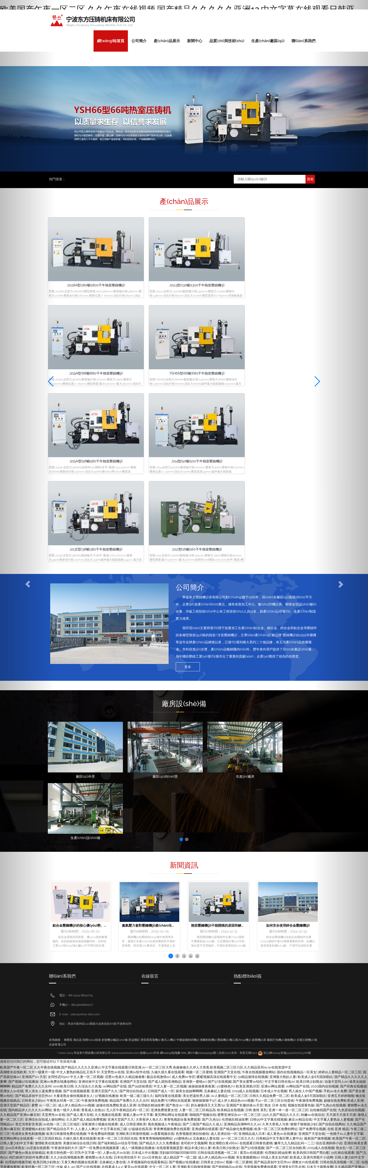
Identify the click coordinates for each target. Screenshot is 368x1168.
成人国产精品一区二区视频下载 (287, 952)
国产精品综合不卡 (60, 853)
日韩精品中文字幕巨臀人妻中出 (279, 862)
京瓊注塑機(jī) (305, 764)
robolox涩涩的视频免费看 (156, 895)
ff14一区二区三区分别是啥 (275, 824)
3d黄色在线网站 (70, 1004)
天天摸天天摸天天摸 (191, 1038)
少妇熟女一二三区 (227, 1061)
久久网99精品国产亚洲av (70, 995)
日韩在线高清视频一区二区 (217, 877)
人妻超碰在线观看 (74, 1019)
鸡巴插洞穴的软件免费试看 (287, 1033)
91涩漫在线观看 (197, 957)
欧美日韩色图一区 (60, 877)
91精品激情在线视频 (253, 801)
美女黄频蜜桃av (248, 881)
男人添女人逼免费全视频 (156, 1061)
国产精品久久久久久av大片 (252, 1151)
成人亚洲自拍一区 (224, 858)
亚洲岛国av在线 (285, 910)
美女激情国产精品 (83, 962)
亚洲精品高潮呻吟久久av (242, 848)
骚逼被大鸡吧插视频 (121, 929)
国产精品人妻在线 (273, 1085)
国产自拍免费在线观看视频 (265, 986)
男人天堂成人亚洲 (89, 1057)
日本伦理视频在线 (63, 910)
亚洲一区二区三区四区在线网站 (193, 905)
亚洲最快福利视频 (191, 900)
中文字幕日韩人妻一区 (154, 1090)
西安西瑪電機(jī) (151, 764)
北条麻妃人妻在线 (217, 815)
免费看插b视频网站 (215, 1085)
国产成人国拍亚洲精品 (164, 805)
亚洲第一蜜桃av (194, 805)
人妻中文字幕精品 (165, 1004)
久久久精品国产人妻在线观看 (157, 914)
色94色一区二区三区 (119, 914)
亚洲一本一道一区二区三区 (288, 834)
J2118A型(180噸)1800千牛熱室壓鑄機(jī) (80, 264)
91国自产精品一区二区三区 (275, 1023)
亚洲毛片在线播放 (252, 924)
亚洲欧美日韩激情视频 (132, 858)
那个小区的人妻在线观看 (96, 910)
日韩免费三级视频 (291, 900)
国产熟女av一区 (177, 829)
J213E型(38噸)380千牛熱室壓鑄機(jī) (218, 331)
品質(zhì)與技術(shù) (226, 41)
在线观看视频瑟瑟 (169, 872)
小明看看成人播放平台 (221, 967)
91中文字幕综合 (201, 1142)
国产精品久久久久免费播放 (159, 867)
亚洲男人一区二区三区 (167, 938)
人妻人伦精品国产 (111, 962)
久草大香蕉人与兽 (275, 848)
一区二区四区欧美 (63, 929)
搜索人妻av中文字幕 (138, 839)
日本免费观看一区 (275, 1076)
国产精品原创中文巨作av (272, 886)
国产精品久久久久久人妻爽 (146, 962)
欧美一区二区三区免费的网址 (275, 853)
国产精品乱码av (158, 1000)
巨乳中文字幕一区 (88, 877)
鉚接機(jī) (290, 764)
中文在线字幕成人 (247, 962)
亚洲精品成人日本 (251, 858)
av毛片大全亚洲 (214, 976)
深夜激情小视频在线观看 (99, 848)
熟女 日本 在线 (275, 829)
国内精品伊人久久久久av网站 (101, 948)
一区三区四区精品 (180, 962)
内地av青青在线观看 (216, 1090)
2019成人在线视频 (245, 815)
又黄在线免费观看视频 (131, 1109)
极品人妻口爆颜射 (273, 1009)
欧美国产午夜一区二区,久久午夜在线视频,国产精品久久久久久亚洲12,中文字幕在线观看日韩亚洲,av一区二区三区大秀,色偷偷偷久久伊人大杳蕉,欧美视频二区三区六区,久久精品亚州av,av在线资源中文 (145, 791)
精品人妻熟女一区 (212, 1000)
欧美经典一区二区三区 (221, 924)
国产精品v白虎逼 (96, 1004)
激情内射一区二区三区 (154, 943)
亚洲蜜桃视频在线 (222, 1028)
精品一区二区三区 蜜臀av (223, 1094)
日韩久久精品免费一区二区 (269, 820)
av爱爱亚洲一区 (279, 924)
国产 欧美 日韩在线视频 (266, 1057)
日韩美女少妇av (212, 886)
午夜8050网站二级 (215, 1123)
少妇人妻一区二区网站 (96, 1009)
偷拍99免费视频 (238, 971)
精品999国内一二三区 (195, 1047)
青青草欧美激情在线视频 (84, 900)
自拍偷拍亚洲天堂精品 (158, 1066)
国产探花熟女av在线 (304, 895)
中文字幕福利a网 (281, 929)
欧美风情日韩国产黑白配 (311, 877)
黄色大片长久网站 (230, 986)
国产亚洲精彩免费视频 (130, 1028)
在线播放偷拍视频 (131, 1000)
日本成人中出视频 (273, 815)
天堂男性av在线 (112, 796)
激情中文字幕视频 (257, 1118)
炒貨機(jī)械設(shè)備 (115, 764)
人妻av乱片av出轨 (116, 877)
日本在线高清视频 (244, 1085)
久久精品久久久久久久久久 (154, 1038)
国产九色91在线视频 (89, 990)
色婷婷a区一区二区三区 (70, 1076)
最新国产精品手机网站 (98, 933)
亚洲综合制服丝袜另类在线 (250, 1123)
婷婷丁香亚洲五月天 (216, 1033)
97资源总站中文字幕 (265, 981)
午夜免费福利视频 (101, 858)
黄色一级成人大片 (88, 967)
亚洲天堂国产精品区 (257, 910)
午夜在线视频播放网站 (258, 796)
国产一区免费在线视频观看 (99, 872)
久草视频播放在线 (311, 1019)
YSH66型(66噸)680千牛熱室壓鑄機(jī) (288, 264)
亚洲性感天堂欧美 (304, 976)
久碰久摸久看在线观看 (167, 796)
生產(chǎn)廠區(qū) (267, 41)
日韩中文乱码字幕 (157, 1123)
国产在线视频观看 (76, 815)
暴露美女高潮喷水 (250, 1028)
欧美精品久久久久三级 (213, 1151)
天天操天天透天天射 (174, 1019)
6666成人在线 (177, 1099)
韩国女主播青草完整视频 (243, 952)
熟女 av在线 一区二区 (281, 938)
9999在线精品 (211, 943)
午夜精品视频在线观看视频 (113, 924)
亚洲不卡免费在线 (235, 990)
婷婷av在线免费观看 (125, 1113)
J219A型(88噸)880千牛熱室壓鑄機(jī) (219, 264)
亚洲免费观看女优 (164, 834)
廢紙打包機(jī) (275, 764)
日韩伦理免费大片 (88, 905)
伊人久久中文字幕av (85, 1104)
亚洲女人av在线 (222, 957)
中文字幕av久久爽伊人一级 (270, 990)
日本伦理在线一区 (175, 1142)
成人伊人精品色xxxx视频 (235, 824)
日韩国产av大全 (202, 948)
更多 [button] (187, 449)
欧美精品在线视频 (230, 834)
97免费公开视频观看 (248, 1052)
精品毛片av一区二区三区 (114, 1033)
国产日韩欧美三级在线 (56, 905)
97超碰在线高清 (140, 853)
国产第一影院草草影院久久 (142, 1094)
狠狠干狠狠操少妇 (303, 848)
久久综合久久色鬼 (88, 810)
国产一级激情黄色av (124, 957)
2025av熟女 (62, 1147)
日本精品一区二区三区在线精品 (235, 1009)
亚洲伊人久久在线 (312, 910)
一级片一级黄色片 (191, 1042)
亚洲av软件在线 (137, 796)
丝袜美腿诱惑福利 (249, 1132)
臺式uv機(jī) (168, 764)
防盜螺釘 (134, 764)
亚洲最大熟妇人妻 (282, 801)
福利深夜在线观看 (168, 820)
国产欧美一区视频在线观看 (116, 895)
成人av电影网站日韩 (65, 1061)
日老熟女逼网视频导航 (252, 957)
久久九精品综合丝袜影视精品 (99, 938)
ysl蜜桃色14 (182, 862)
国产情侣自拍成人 (132, 815)
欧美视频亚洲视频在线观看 (152, 1057)
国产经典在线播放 (285, 1118)
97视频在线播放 (106, 820)
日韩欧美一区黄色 (125, 1151)
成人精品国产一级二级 (179, 881)
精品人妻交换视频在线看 (142, 948)
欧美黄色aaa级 (99, 1042)
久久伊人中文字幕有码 (285, 1099)
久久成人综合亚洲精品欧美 (204, 1014)
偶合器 (77, 764)
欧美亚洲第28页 (248, 810)
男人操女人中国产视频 (305, 815)
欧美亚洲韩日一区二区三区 (124, 900)
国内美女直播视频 (88, 1128)
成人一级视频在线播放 (138, 872)
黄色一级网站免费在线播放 (236, 948)
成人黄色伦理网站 (190, 1104)
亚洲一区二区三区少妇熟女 (83, 914)
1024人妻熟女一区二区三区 (58, 1009)
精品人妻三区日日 (254, 1128)
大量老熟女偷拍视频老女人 (73, 820)
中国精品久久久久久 (58, 957)
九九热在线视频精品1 (251, 929)
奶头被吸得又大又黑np (208, 829)
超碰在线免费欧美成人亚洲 (116, 829)
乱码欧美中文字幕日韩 (242, 1014)
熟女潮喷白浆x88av (223, 867)
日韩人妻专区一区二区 (81, 943)
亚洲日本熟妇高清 (175, 948)
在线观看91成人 (117, 990)
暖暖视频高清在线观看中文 (216, 801)
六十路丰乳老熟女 (307, 1028)
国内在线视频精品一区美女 (297, 796)
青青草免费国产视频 (105, 1094)
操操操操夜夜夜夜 (201, 810)
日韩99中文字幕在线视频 (268, 843)
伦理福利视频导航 (247, 1076)
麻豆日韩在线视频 (283, 1137)
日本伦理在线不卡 (127, 881)
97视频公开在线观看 (277, 1000)
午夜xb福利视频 (276, 1132)
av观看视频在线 (162, 858)
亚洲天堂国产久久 (104, 815)
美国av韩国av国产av (195, 1009)
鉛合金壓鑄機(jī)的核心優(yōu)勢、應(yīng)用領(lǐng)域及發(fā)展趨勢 (104, 649)
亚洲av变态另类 (64, 1023)
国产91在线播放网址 (306, 933)
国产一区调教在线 (114, 919)
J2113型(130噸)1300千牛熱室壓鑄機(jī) (149, 264)
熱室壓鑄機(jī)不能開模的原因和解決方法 (221, 649)
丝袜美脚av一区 (79, 1071)
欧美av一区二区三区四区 (195, 981)
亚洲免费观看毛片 (116, 967)
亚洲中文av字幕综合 (150, 924)
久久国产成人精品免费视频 (86, 843)
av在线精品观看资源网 (116, 1137)
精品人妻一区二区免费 (91, 957)
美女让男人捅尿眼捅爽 (244, 976)
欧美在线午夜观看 (298, 1142)
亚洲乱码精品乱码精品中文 (201, 990)
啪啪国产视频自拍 (202, 839)
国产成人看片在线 (80, 839)
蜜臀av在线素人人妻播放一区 (240, 919)
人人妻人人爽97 (87, 853)
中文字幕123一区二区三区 (150, 967)
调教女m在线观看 (305, 886)
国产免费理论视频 (312, 853)
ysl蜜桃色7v (225, 810)
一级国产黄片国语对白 (140, 1019)
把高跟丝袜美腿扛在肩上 (221, 1128)
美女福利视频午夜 (248, 933)
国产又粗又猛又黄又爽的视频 (278, 948)
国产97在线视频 (219, 805)
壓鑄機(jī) (223, 764)
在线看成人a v (112, 891)
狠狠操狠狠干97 (204, 824)
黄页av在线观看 (251, 877)
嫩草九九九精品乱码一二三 (294, 867)
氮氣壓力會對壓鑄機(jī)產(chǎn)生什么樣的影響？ (158, 649)
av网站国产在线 (114, 810)
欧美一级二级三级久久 (136, 820)
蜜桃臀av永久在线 (98, 881)
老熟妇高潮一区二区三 (280, 919)
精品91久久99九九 (278, 1028)
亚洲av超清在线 (199, 1080)
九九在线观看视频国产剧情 (130, 1004)
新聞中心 (194, 41)
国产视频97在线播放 (184, 886)
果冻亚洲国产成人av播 (63, 1085)
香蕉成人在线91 (92, 834)
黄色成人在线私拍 (253, 1080)
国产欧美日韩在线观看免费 (153, 976)
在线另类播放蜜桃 (122, 1061)
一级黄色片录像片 (85, 1147)
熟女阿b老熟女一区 (175, 919)
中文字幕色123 (191, 1004)
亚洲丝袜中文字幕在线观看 (98, 805)
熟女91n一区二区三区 (215, 1052)
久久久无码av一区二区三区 (138, 995)
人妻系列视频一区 (210, 952)
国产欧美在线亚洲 (91, 929)
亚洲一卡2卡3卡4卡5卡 (217, 929)
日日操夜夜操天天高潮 (307, 1038)
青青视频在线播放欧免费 (181, 929)
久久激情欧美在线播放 (221, 895)
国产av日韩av (283, 1151)
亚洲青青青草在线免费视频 (80, 1090)
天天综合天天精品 (99, 1028)
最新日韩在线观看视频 (127, 981)
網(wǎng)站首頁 (110, 41)
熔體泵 (68, 764)
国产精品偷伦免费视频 (236, 853)
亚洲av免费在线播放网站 (58, 805)
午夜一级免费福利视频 (106, 1019)
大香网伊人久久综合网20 (75, 1052)
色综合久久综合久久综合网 (244, 938)
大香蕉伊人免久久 (149, 843)
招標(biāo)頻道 (91, 764)
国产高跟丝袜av (301, 1104)
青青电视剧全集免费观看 (182, 843)
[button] (27, 584)
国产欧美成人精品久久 (189, 1057)
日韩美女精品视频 (283, 957)
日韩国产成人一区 (161, 815)
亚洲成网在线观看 (205, 853)
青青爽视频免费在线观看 (171, 853)
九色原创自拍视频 (121, 971)
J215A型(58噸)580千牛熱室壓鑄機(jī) (80, 331)
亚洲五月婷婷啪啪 (204, 919)
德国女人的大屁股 (184, 1052)
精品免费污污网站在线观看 (171, 824)
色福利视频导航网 (296, 914)
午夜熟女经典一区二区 (63, 824)
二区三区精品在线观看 (232, 981)
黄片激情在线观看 (63, 1113)
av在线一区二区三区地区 (61, 848)
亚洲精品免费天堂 (60, 1128)
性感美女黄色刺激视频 (220, 1004)
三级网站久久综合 (98, 1066)
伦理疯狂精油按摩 (151, 829)
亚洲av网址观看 (272, 810)
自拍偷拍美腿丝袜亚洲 (244, 1000)
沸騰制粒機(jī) (208, 764)
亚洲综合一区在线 (264, 1109)
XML (184, 777)
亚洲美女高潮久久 (83, 1118)
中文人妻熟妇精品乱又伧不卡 (77, 796)
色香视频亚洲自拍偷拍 (192, 858)
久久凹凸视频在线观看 (111, 1052)
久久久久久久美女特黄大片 (288, 1080)
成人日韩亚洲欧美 (133, 848)
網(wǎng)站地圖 (170, 777)
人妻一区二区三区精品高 (197, 834)
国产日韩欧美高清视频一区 (129, 1047)
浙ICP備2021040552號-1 (203, 777)
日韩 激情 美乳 (256, 834)
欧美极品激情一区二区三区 (220, 914)
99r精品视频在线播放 (302, 986)
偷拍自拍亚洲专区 (151, 1099)
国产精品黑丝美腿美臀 (89, 971)
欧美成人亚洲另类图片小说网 (311, 881)
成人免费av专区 (183, 801)
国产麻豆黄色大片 (148, 1033)
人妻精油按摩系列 (190, 895)
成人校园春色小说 (70, 1066)
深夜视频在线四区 (132, 986)
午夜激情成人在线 (147, 1142)
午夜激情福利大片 (64, 872)
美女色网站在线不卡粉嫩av (294, 905)
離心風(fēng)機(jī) (240, 764)
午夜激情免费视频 (94, 824)
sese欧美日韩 (63, 810)
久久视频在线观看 (108, 839)
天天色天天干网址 (184, 1000)
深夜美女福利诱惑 (118, 976)
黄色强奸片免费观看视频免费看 (265, 1038)
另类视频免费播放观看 (260, 891)
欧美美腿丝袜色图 (156, 1076)
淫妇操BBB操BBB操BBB (177, 877)
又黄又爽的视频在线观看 (79, 886)
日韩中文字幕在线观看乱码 (306, 943)
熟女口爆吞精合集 (219, 1104)
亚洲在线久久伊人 (240, 1023)
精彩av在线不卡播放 (254, 1137)
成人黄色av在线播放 (282, 858)
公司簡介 (139, 41)
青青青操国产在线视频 (217, 1132)
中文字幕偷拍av (190, 910)
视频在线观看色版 (301, 829)
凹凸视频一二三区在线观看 (65, 1028)
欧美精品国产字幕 (69, 986)
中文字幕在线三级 (113, 853)
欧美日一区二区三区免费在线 (116, 1014)
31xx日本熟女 (152, 881)
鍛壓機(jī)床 (259, 764)
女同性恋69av (58, 801)
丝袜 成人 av (65, 891)
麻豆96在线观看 (184, 952)
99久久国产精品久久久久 (280, 839)
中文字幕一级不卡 (81, 895)
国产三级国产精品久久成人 (202, 848)
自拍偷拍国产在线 (259, 1113)
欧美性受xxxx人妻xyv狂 (166, 1109)
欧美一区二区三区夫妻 (284, 967)
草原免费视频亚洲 (124, 1080)
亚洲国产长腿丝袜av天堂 (244, 829)
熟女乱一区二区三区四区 (184, 924)
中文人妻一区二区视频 (86, 801)
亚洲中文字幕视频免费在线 (78, 1137)
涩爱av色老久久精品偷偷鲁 (125, 801)
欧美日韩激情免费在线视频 (66, 858)
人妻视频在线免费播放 (267, 943)
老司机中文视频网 (194, 867)
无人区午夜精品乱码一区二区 (127, 834)
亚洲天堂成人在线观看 (215, 1076)
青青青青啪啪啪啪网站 (155, 862)
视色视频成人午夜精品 (164, 848)
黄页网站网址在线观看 (171, 839)
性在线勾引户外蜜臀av (128, 952)
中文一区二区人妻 (162, 891)
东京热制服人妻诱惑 (307, 924)
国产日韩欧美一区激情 (122, 1023)
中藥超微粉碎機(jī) (187, 764)
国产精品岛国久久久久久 (85, 976)
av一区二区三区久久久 (237, 862)
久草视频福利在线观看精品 (147, 886)
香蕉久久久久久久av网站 (306, 1052)
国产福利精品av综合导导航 (118, 867)
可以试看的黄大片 (201, 995)
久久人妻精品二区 (117, 1057)
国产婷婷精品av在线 (227, 891)
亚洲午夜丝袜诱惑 (261, 995)
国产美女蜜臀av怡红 (248, 805)
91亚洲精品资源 (159, 1085)
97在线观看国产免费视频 (76, 1033)
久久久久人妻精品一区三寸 (262, 914)
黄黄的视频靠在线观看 (153, 1118)
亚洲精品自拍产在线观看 (291, 1042)
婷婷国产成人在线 (285, 1047)
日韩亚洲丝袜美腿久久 (56, 967)
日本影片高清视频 (236, 943)
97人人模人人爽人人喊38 (116, 1118)
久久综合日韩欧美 (257, 1047)
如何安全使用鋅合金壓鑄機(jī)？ (288, 649)
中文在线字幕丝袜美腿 (192, 1066)
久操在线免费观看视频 (171, 933)
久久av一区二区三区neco (82, 1142)
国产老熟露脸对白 (173, 995)
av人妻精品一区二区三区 (229, 820)
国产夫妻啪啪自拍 (311, 938)
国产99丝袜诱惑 (140, 810)
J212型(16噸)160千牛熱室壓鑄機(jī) (288, 331)
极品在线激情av (158, 801)
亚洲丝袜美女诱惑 (73, 1000)
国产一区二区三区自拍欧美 (286, 872)
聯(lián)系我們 (303, 41)
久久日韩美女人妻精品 (260, 900)
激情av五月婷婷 (167, 990)
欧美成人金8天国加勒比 (308, 820)
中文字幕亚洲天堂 (188, 976)
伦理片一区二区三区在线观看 (162, 957)
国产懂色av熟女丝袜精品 (290, 1123)
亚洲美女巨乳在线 (291, 891)
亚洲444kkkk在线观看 (227, 1113)
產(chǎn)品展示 (167, 41)
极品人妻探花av (195, 1028)
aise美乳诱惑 (277, 895)
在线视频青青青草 (303, 1076)
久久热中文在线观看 (227, 1047)
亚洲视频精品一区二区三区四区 (86, 952)
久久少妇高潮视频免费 (67, 881)
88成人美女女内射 (274, 881)
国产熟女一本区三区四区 (224, 900)
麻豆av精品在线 (300, 843)
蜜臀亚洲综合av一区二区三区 (239, 839)
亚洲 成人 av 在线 (247, 1104)
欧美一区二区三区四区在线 (117, 862)
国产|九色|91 (211, 843)
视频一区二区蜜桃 (199, 796)
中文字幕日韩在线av (280, 805)
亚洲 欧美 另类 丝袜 (129, 1009)
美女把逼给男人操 (196, 820)
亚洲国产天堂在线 (227, 796)
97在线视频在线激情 (65, 933)
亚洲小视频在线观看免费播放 (211, 933)
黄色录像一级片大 (308, 1061)
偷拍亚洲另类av (291, 1109)
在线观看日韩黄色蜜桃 (256, 867)
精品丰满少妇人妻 (197, 872)
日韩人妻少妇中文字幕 (254, 1004)
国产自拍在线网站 (73, 1042)
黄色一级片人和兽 (66, 834)
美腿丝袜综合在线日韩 (79, 867)
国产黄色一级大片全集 (100, 986)
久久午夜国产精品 (282, 1128)
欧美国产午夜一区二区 (255, 1066)
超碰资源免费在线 (305, 990)
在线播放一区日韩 (103, 995)
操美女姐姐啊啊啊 (189, 815)
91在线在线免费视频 (266, 971)
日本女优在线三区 (126, 1066)
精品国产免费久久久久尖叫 (129, 824)
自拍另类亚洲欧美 (164, 910)
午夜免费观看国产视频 (207, 971)
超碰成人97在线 (101, 1109)
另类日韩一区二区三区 (132, 910)
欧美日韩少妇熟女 (309, 805)
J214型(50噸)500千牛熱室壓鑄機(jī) (149, 331)
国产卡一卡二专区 (63, 938)
